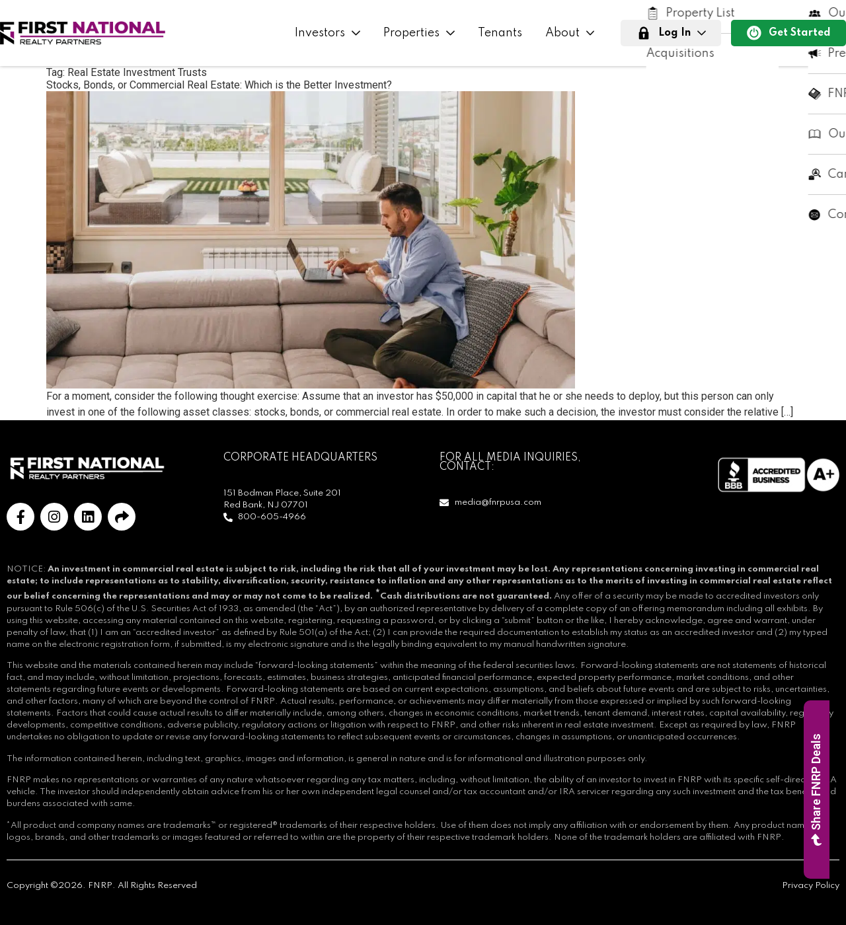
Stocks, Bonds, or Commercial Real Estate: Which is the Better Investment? (219, 85)
